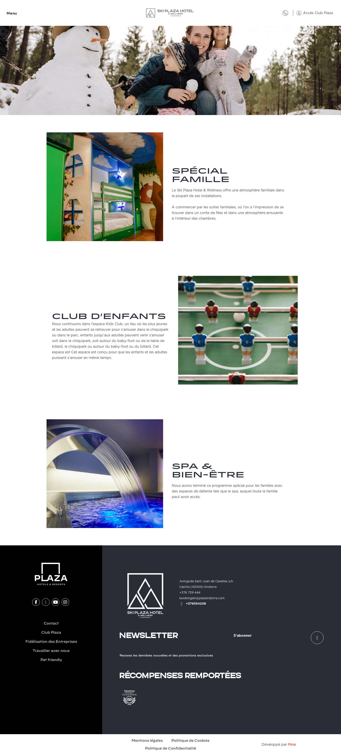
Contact (51, 623)
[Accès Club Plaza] (299, 13)
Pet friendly (51, 660)
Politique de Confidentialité (170, 748)
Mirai (292, 744)
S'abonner (243, 635)
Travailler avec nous (51, 651)
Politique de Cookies (190, 740)
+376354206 (196, 603)
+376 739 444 (189, 592)
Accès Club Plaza (318, 13)
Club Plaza (51, 632)
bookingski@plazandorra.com (201, 598)
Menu (12, 13)
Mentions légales (147, 740)
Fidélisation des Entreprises (51, 641)
